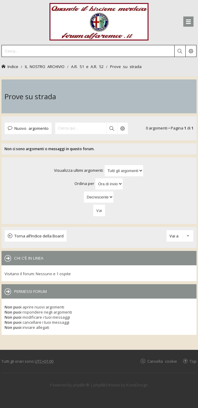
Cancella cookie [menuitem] (162, 361)
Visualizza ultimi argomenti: (98, 171)
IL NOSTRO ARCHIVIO (44, 66)
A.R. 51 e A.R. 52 (87, 66)
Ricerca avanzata (122, 128)
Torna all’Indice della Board (39, 236)
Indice (13, 66)
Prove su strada (126, 66)
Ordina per (98, 184)
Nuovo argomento (31, 128)
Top (193, 361)
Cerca (111, 128)
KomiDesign (137, 385)
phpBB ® (81, 385)
